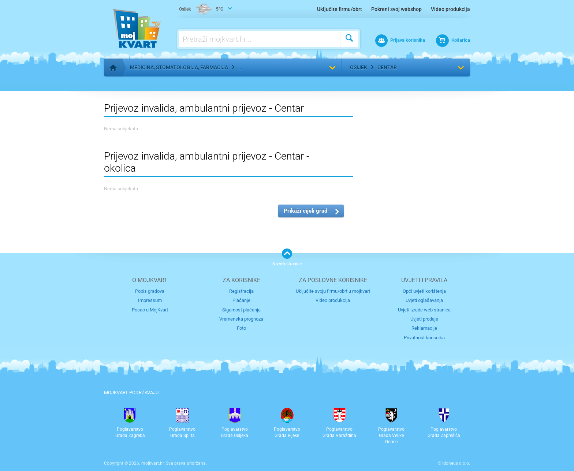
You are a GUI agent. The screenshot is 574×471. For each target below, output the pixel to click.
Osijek (358, 67)
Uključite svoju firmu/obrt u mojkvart (333, 291)
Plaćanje (241, 300)
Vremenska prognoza (241, 319)
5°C (201, 9)
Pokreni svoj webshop (396, 9)
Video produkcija (450, 9)
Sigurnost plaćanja (241, 310)
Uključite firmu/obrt (339, 9)
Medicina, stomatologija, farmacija (179, 67)
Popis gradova (149, 291)
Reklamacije (424, 328)
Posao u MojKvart (150, 310)
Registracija (241, 291)
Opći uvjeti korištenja (424, 291)
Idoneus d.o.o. (456, 463)
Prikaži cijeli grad (305, 211)
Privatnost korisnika (424, 337)
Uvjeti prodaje (424, 319)
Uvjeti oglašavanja (424, 300)
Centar (387, 67)
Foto (241, 328)
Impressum (150, 300)
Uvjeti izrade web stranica (424, 310)
